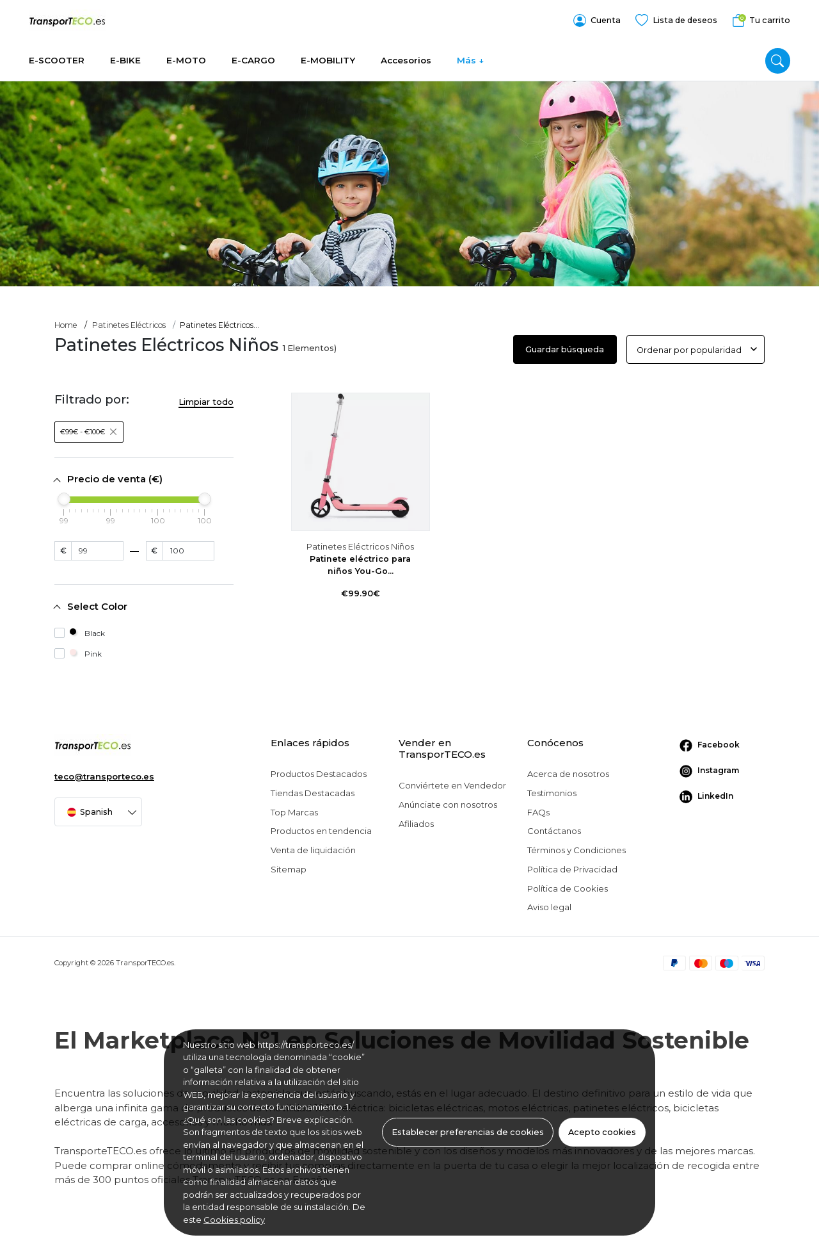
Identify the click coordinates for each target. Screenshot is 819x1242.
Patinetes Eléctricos (129, 322)
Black (79, 630)
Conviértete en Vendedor (452, 782)
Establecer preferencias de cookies (468, 1132)
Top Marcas (294, 809)
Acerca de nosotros (568, 770)
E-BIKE (125, 54)
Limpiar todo (206, 398)
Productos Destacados (319, 770)
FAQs (538, 809)
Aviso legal (549, 904)
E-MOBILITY (328, 54)
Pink (78, 650)
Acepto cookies (602, 1132)
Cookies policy (234, 1219)
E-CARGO (253, 54)
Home (65, 322)
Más (466, 54)
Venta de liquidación (313, 847)
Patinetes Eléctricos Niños (360, 543)
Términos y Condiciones (576, 847)
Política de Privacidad (572, 866)
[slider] (64, 495)
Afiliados (416, 820)
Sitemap (288, 866)
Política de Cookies (567, 884)
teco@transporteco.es (104, 773)
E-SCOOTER (56, 54)
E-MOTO (186, 54)
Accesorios (406, 54)
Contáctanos (554, 827)
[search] (777, 54)
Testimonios (551, 790)
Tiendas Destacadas (312, 790)
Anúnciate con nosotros (448, 801)
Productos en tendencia (321, 827)
